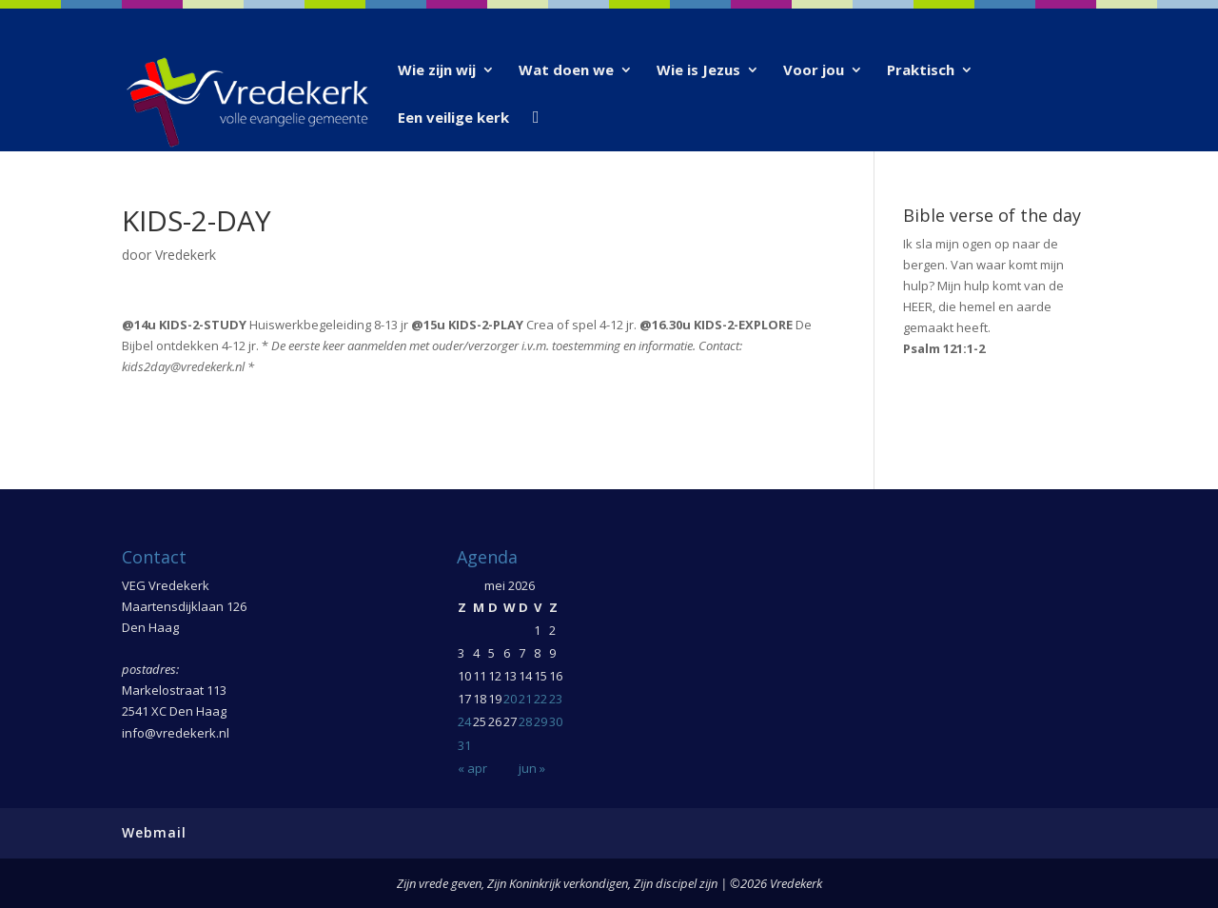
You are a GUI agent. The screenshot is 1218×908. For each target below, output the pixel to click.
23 (555, 698)
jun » (532, 768)
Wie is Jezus (698, 71)
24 (464, 721)
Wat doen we (566, 71)
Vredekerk (185, 255)
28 (525, 721)
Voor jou (813, 71)
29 (540, 721)
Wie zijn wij (437, 71)
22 (540, 698)
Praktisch (920, 71)
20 (510, 698)
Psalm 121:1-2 (944, 348)
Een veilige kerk (453, 118)
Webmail (154, 832)
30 (555, 721)
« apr (472, 768)
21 (525, 698)
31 (464, 745)
